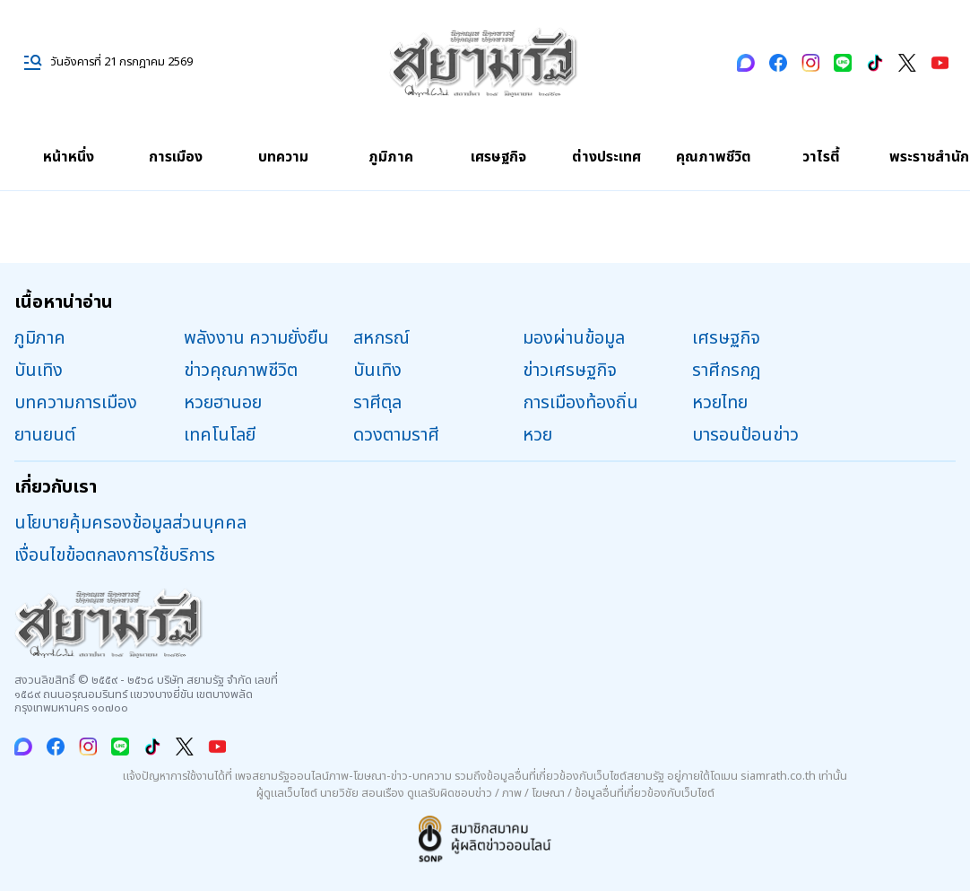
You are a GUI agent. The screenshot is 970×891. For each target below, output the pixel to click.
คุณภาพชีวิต (713, 157)
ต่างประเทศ (606, 157)
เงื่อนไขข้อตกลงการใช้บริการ (114, 555)
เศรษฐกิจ (498, 157)
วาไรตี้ (821, 157)
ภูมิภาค (390, 157)
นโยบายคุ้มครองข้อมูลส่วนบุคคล (130, 523)
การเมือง (176, 157)
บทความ (283, 157)
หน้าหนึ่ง (68, 157)
